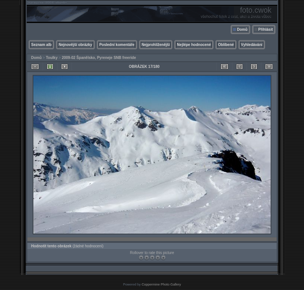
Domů (242, 29)
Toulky (51, 58)
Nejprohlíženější (156, 45)
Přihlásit (265, 29)
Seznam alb (41, 45)
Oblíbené (226, 45)
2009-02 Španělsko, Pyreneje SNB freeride (99, 58)
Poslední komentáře (117, 45)
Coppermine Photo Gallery (161, 284)
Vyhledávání (251, 45)
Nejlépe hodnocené (194, 45)
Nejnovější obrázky (75, 45)
